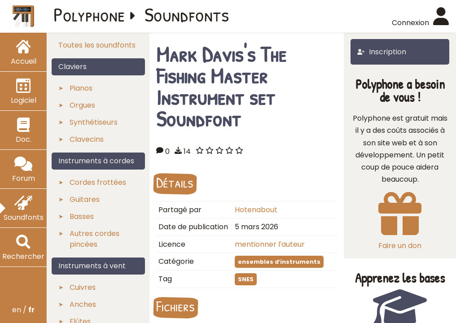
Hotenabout (256, 210)
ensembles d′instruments (279, 262)
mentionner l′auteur (270, 244)
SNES (246, 279)
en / (23, 310)
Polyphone (89, 14)
